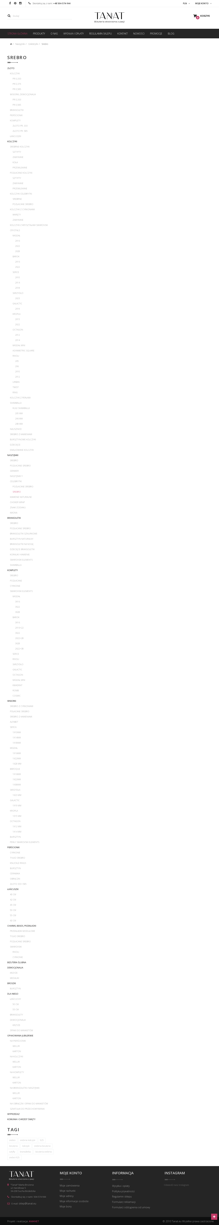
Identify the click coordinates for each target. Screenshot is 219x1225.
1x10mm (17, 732)
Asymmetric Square (23, 350)
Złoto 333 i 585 (18, 883)
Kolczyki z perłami (20, 397)
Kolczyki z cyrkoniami (22, 209)
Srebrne (17, 198)
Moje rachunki (67, 1191)
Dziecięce (15, 444)
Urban (16, 382)
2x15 (17, 319)
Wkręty (17, 214)
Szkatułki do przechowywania (27, 1108)
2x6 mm (19, 418)
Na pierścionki (18, 1040)
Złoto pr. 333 (20, 125)
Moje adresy (67, 1196)
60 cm (13, 920)
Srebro (14, 460)
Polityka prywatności (123, 1191)
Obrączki (15, 878)
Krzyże (14, 972)
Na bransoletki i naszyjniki (24, 1087)
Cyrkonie (15, 585)
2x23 (17, 298)
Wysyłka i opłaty (121, 1186)
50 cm (13, 910)
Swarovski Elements (21, 559)
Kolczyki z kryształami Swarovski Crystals (29, 228)
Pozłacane (16, 580)
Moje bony (66, 1206)
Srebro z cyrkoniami (21, 706)
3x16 (17, 601)
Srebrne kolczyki (20, 146)
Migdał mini (19, 345)
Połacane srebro (19, 711)
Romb (16, 690)
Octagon (18, 329)
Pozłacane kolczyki (21, 172)
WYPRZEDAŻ (13, 1114)
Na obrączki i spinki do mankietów (29, 1103)
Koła (15, 162)
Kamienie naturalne (21, 497)
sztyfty (12, 1151)
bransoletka (25, 1151)
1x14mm (17, 737)
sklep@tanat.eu (27, 1203)
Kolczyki (15, 73)
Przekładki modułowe (22, 931)
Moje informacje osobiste (74, 1201)
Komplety (15, 120)
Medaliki (14, 978)
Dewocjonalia (15, 967)
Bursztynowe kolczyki (23, 439)
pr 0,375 (17, 83)
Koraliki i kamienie (20, 554)
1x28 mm (17, 763)
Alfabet (14, 721)
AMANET (34, 1220)
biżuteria (13, 1145)
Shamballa (15, 402)
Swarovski (16, 946)
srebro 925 (14, 1157)
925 (42, 1140)
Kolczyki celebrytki (21, 193)
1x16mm (17, 753)
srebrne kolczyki (27, 1140)
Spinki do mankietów (21, 1030)
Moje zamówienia (69, 1186)
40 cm (13, 894)
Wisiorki (11, 700)
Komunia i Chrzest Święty (21, 1119)
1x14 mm (17, 831)
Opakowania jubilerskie (20, 1035)
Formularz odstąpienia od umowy (131, 1206)
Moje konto (71, 1173)
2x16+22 (19, 627)
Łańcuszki (15, 136)
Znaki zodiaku (18, 507)
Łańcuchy (15, 999)
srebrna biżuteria (42, 1145)
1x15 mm (17, 816)
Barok (16, 256)
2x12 (17, 334)
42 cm (13, 899)
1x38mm (17, 784)
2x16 (17, 240)
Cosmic (17, 695)
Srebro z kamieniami (21, 434)
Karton (17, 1051)
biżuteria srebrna (43, 1151)
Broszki (11, 983)
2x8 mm (19, 423)
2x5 (17, 361)
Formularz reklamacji (124, 1201)
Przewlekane (20, 167)
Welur (16, 1046)
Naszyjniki (12, 455)
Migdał (16, 235)
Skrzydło (18, 293)
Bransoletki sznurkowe (23, 533)
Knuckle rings (18, 863)
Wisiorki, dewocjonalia (23, 94)
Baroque (15, 768)
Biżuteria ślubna (16, 962)
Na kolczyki (16, 1056)
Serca (13, 727)
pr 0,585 (17, 89)
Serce (16, 272)
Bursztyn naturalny (21, 538)
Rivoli (16, 355)
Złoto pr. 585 (20, 131)
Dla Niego (12, 993)
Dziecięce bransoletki (22, 549)
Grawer (14, 470)
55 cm (13, 915)
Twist (16, 387)
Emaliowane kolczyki (22, 449)
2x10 (17, 277)
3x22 (17, 606)
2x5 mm (19, 413)
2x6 (17, 366)
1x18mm (17, 742)
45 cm (13, 904)
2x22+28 (19, 638)
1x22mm (17, 758)
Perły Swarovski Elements (24, 842)
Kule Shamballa (21, 408)
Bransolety (16, 1014)
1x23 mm (17, 795)
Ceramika (15, 873)
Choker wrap (17, 502)
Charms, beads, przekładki (21, 925)
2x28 (17, 251)
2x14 (17, 282)
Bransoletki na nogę (22, 544)
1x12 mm (17, 826)
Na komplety (17, 1072)
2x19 (17, 308)
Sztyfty (17, 151)
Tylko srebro (17, 857)
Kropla (16, 314)
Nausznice (16, 429)
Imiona (13, 512)
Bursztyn (15, 836)
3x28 (17, 612)
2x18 (17, 287)
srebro (12, 1140)
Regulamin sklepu (122, 1196)
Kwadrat (17, 685)
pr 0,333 (17, 78)
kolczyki (26, 1145)
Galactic (17, 303)
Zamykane (18, 157)
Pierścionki (16, 115)
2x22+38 (19, 648)
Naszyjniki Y (16, 476)
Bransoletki (17, 110)
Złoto (10, 68)
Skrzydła (15, 789)
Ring (15, 392)
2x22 (17, 246)
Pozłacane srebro (23, 204)
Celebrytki (16, 481)
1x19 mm (17, 805)
